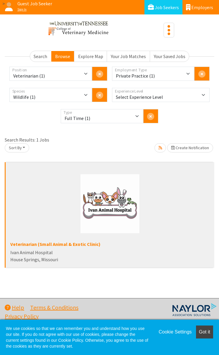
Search (40, 56)
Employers (199, 7)
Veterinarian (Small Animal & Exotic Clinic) (55, 244)
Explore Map (90, 56)
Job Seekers (163, 7)
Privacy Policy (22, 316)
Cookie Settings (175, 331)
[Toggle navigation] (169, 30)
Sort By (15, 147)
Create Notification (190, 147)
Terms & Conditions (54, 307)
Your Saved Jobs (169, 56)
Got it (204, 331)
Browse (62, 56)
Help (14, 307)
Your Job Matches (128, 56)
